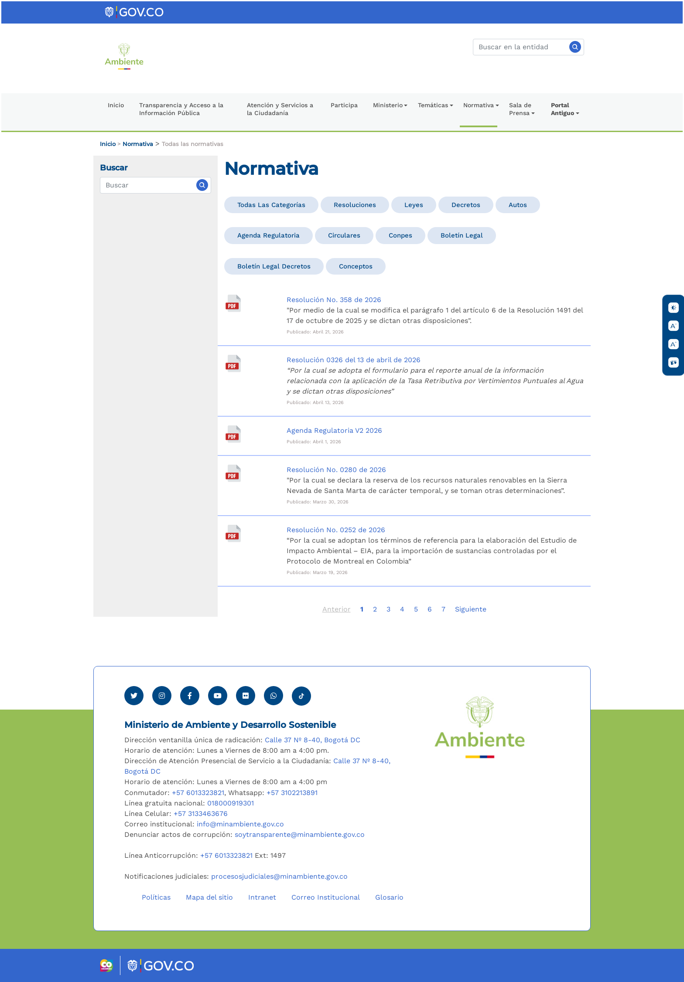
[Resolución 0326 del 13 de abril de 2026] (233, 363)
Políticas (156, 897)
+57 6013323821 (198, 792)
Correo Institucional (325, 897)
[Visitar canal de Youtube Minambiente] (217, 695)
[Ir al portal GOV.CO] (135, 11)
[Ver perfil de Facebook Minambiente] (189, 695)
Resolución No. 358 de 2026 (334, 300)
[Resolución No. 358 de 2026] (233, 303)
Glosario (389, 897)
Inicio (116, 105)
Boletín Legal (462, 235)
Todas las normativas (192, 144)
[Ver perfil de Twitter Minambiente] (134, 695)
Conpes (400, 235)
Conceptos (356, 266)
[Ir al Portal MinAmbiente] (124, 55)
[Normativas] (155, 185)
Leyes (413, 205)
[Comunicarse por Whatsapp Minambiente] (273, 695)
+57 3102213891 (292, 792)
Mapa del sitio (209, 897)
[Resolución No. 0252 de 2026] (233, 533)
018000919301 (230, 803)
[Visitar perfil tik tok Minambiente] (301, 693)
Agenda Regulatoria (268, 235)
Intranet (262, 897)
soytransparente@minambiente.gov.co (300, 834)
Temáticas (433, 105)
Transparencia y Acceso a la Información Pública (181, 109)
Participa (344, 105)
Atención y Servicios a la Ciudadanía (280, 109)
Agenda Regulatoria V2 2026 (334, 430)
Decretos (465, 205)
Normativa (478, 105)
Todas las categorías (271, 205)
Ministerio (388, 105)
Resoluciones (355, 205)
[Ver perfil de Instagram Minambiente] (161, 695)
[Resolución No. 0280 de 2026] (233, 473)
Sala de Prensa (520, 109)
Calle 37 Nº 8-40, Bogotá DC (312, 740)
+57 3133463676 (201, 813)
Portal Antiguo (562, 109)
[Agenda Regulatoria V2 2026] (233, 434)
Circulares (344, 235)
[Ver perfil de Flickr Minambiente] (245, 695)
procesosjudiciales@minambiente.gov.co (279, 876)
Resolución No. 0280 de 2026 (336, 470)
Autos (518, 205)
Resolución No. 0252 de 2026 (336, 530)
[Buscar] (528, 47)
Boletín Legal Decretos (274, 266)
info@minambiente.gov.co (240, 824)
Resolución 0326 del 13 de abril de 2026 (354, 360)
